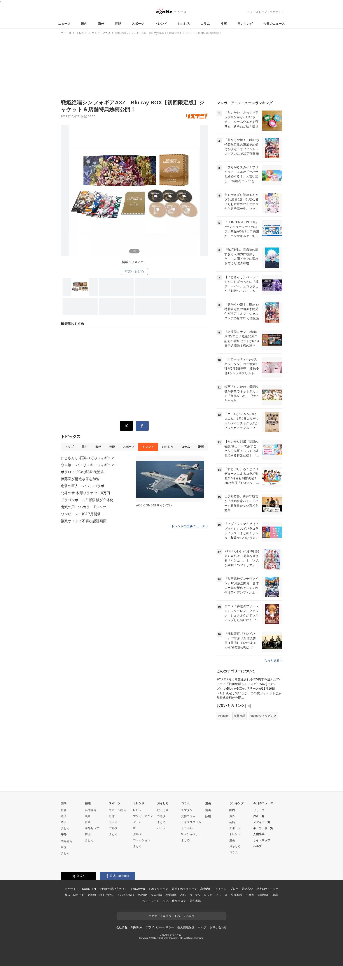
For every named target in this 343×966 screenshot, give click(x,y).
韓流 (88, 834)
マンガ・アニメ (143, 816)
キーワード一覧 (263, 828)
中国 (63, 847)
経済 (63, 816)
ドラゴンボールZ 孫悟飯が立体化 (87, 500)
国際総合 (66, 841)
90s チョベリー (191, 834)
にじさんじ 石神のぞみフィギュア (88, 458)
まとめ (65, 828)
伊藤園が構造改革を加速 (80, 479)
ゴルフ (113, 828)
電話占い (247, 888)
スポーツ (138, 23)
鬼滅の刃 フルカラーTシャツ (83, 507)
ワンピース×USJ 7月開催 (81, 514)
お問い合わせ (218, 927)
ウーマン (195, 895)
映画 (88, 816)
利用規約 (136, 927)
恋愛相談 (171, 895)
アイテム (220, 888)
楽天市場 (239, 715)
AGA (165, 901)
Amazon (223, 715)
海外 (101, 23)
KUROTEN (89, 888)
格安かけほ (107, 895)
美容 (275, 895)
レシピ (208, 895)
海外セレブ (92, 828)
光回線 (92, 895)
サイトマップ (261, 840)
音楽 (88, 822)
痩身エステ (179, 901)
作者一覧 (258, 816)
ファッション (141, 840)
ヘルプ (257, 846)
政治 (63, 822)
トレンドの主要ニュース (189, 526)
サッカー (114, 822)
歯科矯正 (263, 895)
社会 (63, 810)
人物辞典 (258, 834)
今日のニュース (274, 23)
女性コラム (188, 816)
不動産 (250, 895)
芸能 (118, 23)
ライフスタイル (191, 822)
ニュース (64, 23)
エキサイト (277, 12)
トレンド (161, 23)
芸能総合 (90, 810)
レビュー (138, 810)
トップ (69, 446)
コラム (205, 23)
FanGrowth (138, 888)
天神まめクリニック (184, 888)
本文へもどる (134, 271)
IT (134, 828)
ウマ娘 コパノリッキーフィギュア (88, 465)
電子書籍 (195, 901)
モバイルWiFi (125, 895)
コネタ (161, 816)
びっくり (162, 810)
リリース (259, 810)
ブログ (234, 888)
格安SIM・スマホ (267, 888)
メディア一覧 (261, 822)
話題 (208, 816)
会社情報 (122, 927)
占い (183, 895)
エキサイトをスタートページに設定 (171, 916)
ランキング (245, 23)
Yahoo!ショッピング (263, 715)
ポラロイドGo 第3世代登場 (82, 472)
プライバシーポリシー (160, 927)
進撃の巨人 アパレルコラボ (82, 486)
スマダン (186, 810)
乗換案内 (236, 895)
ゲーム (137, 822)
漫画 (223, 23)
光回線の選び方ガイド (113, 888)
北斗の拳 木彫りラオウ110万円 (85, 493)
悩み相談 (156, 895)
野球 (112, 816)
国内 (84, 23)
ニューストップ (257, 12)
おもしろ (184, 23)
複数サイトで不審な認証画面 (84, 521)
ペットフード (150, 901)
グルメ (137, 834)
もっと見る (273, 660)
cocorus (142, 895)
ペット (161, 828)
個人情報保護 (185, 927)
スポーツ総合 (117, 810)
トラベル (186, 828)
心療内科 (206, 888)
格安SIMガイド (74, 895)
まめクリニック (158, 888)
